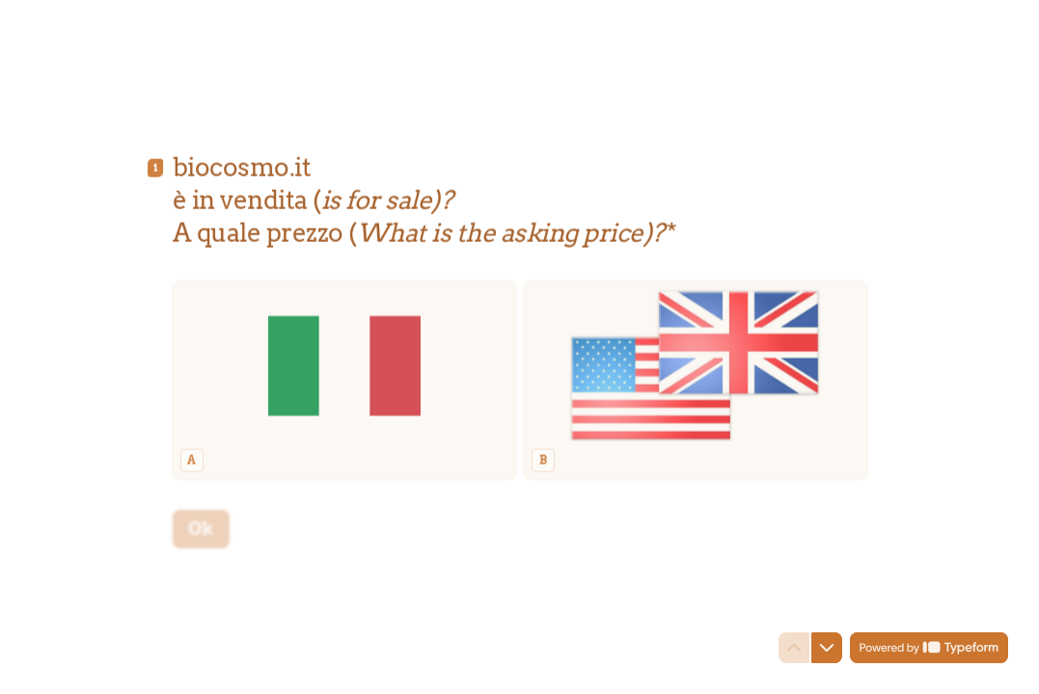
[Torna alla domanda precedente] (794, 647)
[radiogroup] (520, 365)
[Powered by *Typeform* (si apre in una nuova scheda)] (929, 647)
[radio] (344, 365)
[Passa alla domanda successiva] (826, 647)
